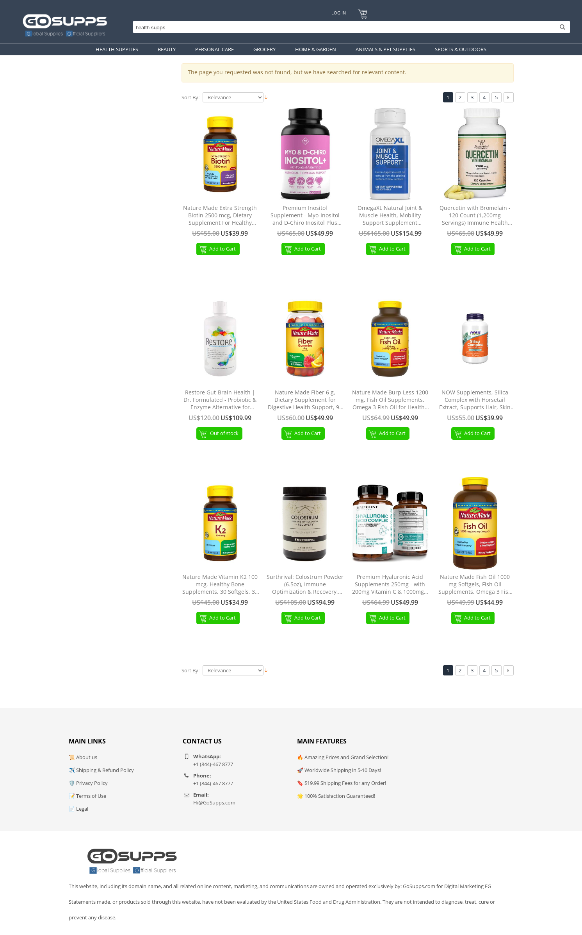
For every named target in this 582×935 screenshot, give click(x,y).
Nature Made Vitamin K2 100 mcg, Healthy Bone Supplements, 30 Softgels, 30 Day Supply (220, 584)
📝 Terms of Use (87, 795)
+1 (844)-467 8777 (213, 764)
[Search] (349, 27)
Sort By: (190, 97)
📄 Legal (78, 808)
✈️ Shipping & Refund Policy (101, 770)
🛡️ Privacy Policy (88, 782)
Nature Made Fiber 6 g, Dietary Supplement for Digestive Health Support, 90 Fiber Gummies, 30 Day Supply (305, 400)
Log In (338, 13)
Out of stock (224, 433)
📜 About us (83, 757)
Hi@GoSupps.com (214, 802)
